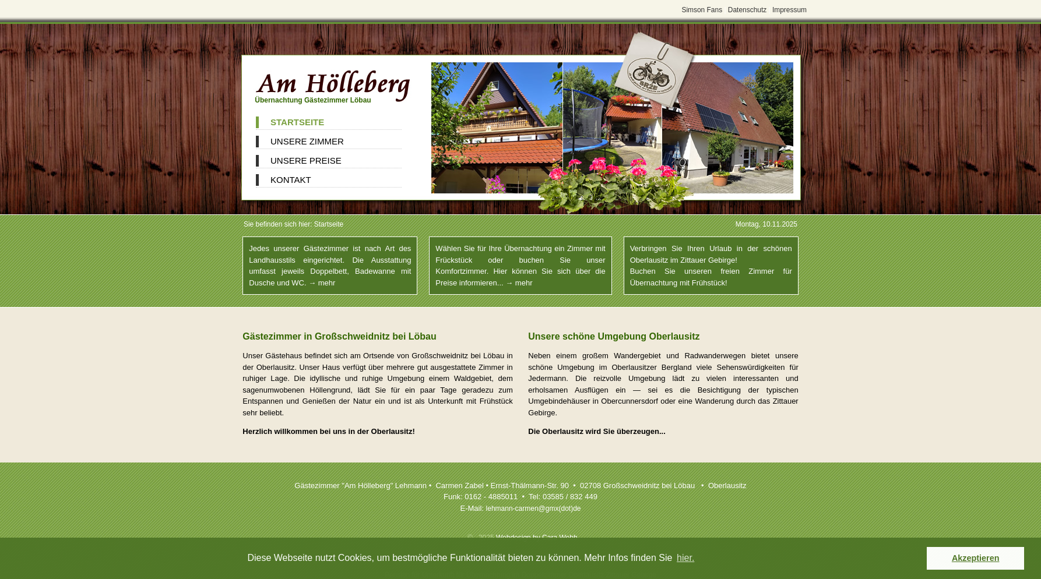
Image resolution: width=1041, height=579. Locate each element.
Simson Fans (701, 10)
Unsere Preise (306, 160)
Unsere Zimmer (307, 141)
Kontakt (290, 180)
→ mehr (321, 282)
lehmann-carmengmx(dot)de (533, 508)
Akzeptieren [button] (976, 558)
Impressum (789, 10)
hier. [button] (685, 558)
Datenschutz (747, 10)
